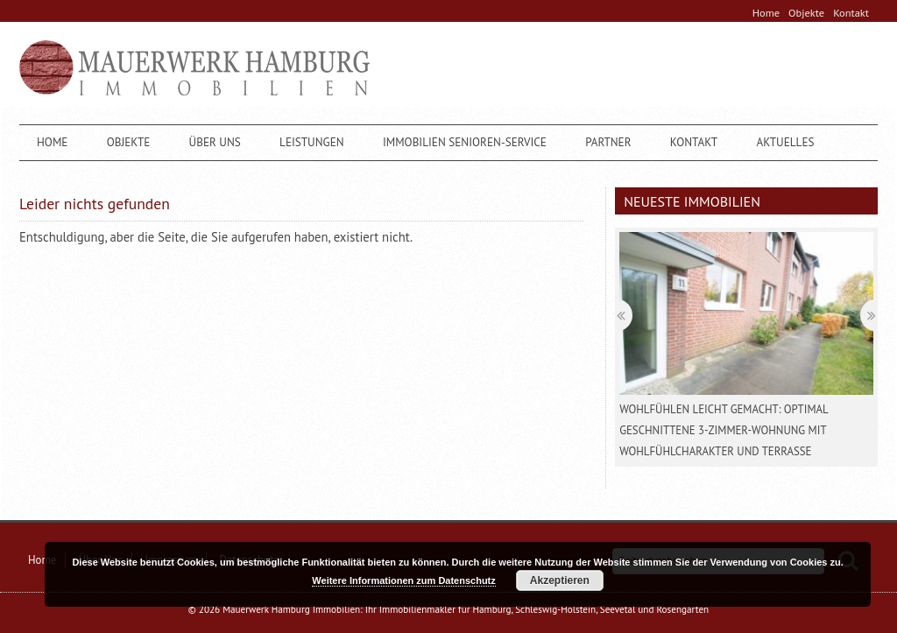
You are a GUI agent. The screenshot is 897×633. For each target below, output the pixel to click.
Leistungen (311, 142)
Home (766, 12)
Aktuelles (785, 142)
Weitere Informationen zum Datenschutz (403, 580)
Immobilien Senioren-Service (465, 142)
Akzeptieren (560, 580)
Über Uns (215, 142)
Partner (608, 142)
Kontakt (851, 12)
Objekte (806, 12)
